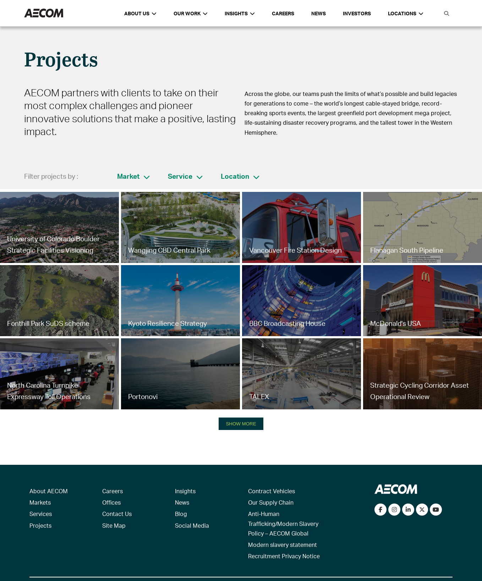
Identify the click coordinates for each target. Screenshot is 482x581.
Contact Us (117, 513)
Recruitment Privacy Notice (284, 556)
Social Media (192, 525)
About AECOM (48, 491)
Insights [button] (240, 13)
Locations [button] (405, 13)
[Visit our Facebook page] (380, 510)
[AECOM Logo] (43, 13)
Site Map (114, 525)
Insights (185, 491)
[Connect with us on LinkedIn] (408, 510)
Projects (40, 525)
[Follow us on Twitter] (422, 510)
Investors (357, 13)
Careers (283, 13)
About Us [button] (140, 13)
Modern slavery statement (282, 544)
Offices (111, 502)
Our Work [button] (191, 13)
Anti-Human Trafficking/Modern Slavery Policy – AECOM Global (283, 523)
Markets (40, 502)
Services (40, 513)
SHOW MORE (241, 423)
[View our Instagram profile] (394, 510)
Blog (181, 513)
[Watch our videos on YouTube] (436, 510)
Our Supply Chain (271, 502)
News (318, 13)
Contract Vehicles (271, 491)
